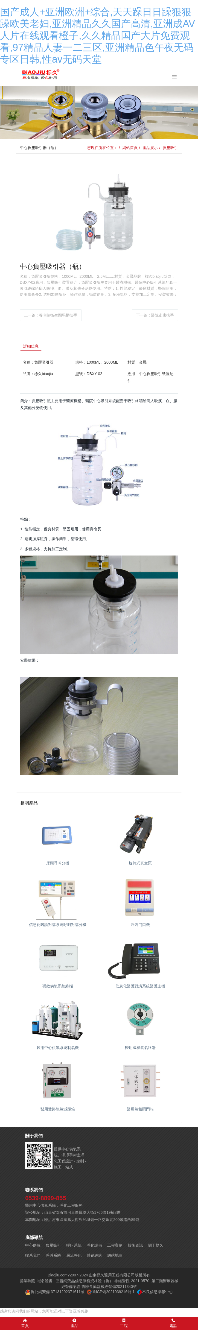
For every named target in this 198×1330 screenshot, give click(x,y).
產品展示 (150, 147)
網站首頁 (130, 147)
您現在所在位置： (102, 147)
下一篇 (155, 315)
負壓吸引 (170, 147)
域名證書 (45, 1281)
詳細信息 (31, 346)
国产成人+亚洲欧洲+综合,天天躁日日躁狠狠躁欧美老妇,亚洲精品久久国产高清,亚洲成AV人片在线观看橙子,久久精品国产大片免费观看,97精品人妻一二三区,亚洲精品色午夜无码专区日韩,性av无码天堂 (97, 35)
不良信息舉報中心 (157, 1292)
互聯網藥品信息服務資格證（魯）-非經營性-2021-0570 (102, 1281)
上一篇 (50, 315)
